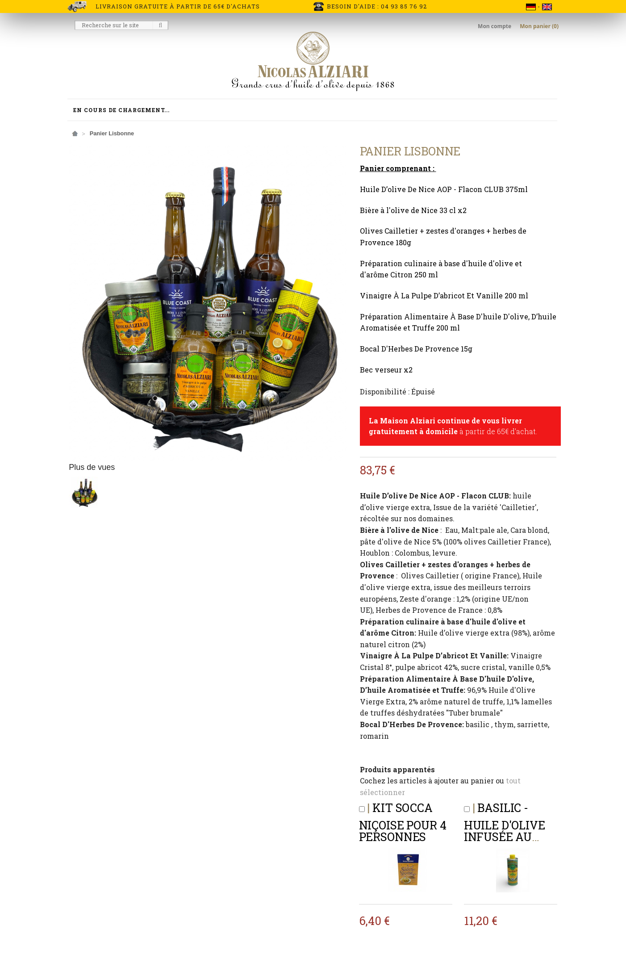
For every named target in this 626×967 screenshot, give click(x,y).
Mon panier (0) (539, 26)
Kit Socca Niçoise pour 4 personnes (403, 822)
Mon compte (495, 26)
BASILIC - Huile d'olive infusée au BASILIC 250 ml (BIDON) (506, 833)
